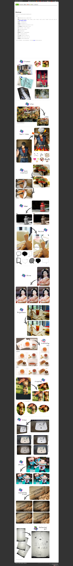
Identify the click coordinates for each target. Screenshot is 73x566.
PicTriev (17, 563)
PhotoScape (16, 0)
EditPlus (19, 563)
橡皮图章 (22, 20)
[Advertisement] (36, 8)
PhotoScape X (21, 0)
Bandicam (25, 563)
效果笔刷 (25, 20)
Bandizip (22, 563)
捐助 (34, 40)
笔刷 (19, 20)
